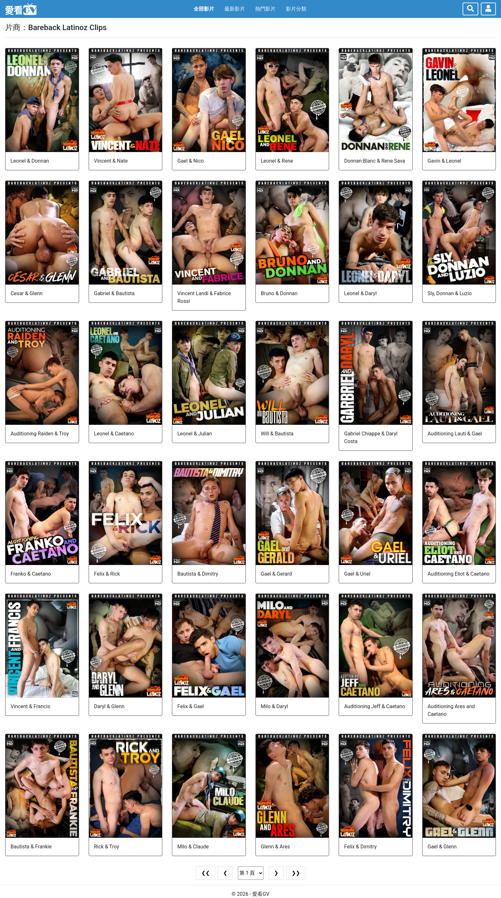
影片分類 (296, 9)
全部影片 (204, 9)
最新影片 (234, 9)
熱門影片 (265, 9)
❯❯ (296, 873)
